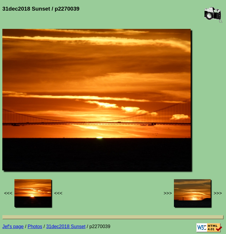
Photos (35, 226)
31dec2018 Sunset (65, 226)
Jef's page (13, 226)
